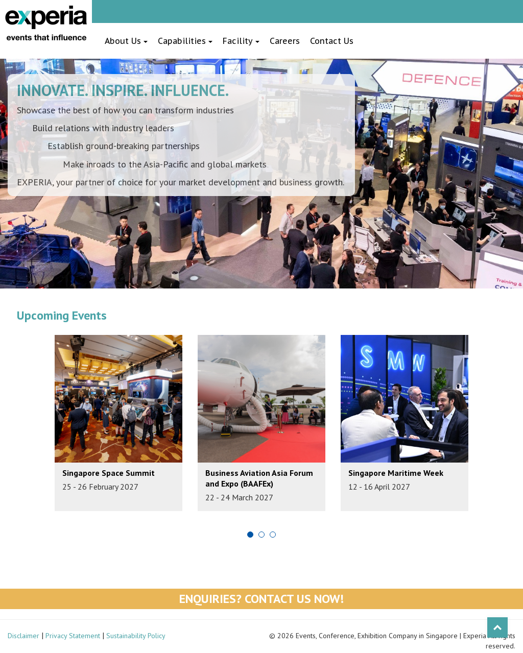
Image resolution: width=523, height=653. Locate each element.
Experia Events (46, 23)
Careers (285, 41)
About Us (126, 41)
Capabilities (185, 41)
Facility (241, 41)
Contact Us (331, 41)
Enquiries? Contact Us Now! (261, 599)
